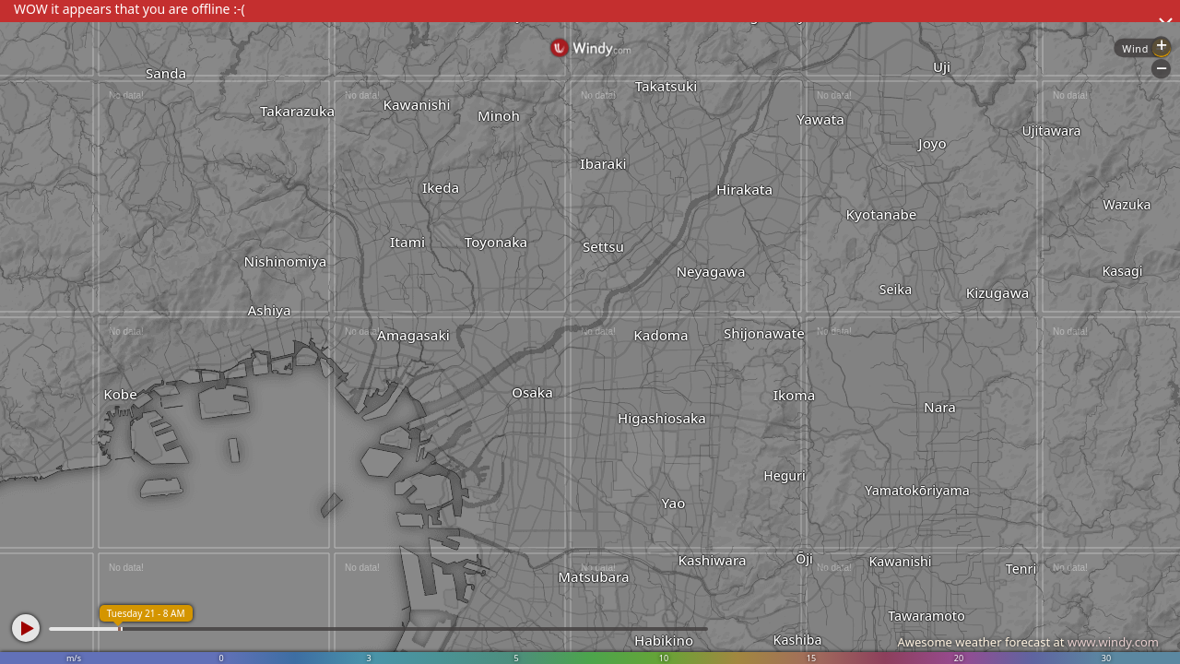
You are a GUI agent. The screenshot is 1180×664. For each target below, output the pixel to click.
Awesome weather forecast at (1028, 642)
